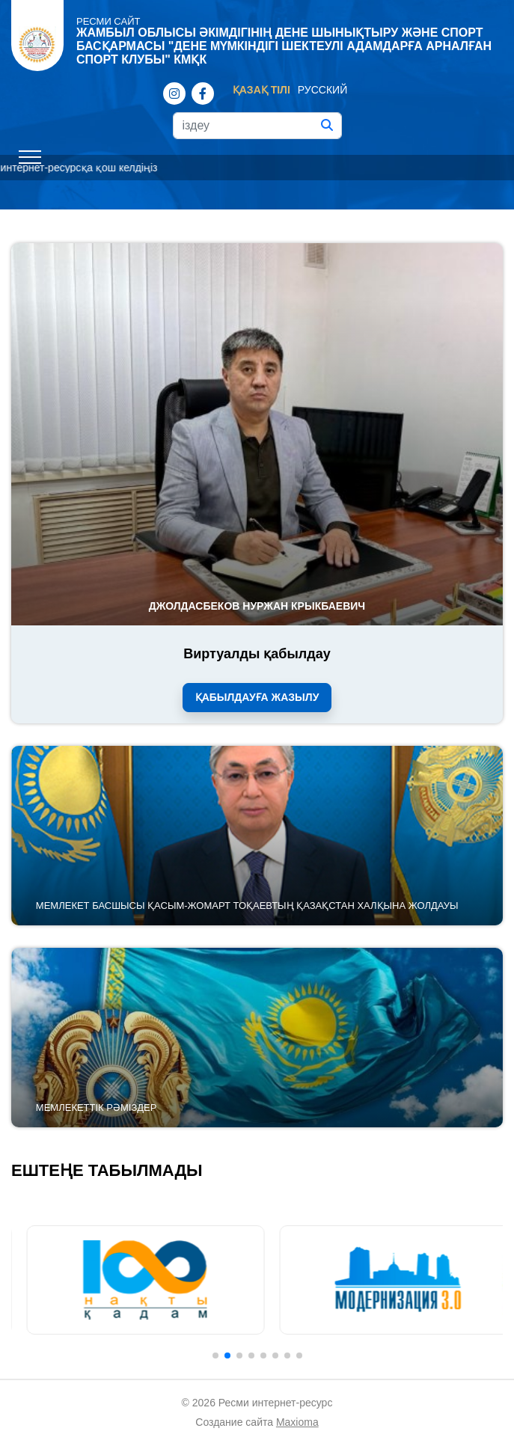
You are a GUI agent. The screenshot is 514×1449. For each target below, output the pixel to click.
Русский (322, 90)
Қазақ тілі (261, 90)
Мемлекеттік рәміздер (96, 1107)
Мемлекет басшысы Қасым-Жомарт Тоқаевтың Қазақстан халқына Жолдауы (247, 905)
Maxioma (297, 1422)
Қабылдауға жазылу (257, 697)
